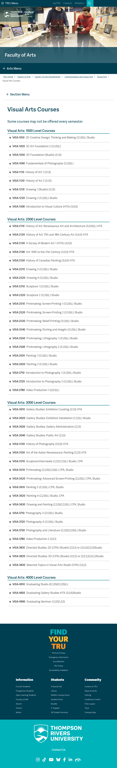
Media (18, 712)
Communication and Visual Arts (79, 77)
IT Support (55, 708)
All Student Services (59, 712)
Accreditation (58, 661)
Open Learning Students (26, 695)
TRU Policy (58, 666)
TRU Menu (9, 3)
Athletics (79, 3)
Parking (88, 695)
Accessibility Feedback (58, 670)
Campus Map (90, 712)
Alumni (19, 704)
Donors (19, 708)
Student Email (57, 699)
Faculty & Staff (22, 699)
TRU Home (8, 77)
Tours (87, 708)
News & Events (91, 691)
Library (54, 691)
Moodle (54, 704)
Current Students (23, 687)
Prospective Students (25, 691)
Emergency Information (58, 657)
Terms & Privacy (58, 653)
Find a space (90, 704)
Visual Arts (102, 77)
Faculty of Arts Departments (47, 77)
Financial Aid (56, 687)
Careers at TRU (91, 687)
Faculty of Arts (24, 77)
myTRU (57, 3)
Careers (67, 3)
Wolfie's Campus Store (60, 695)
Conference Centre (92, 699)
